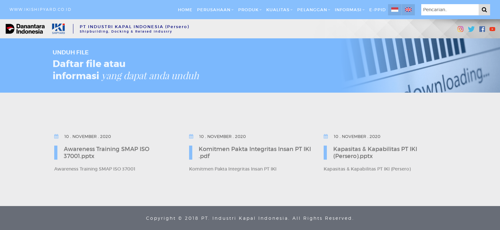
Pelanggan (313, 9)
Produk (250, 9)
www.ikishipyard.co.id (40, 9)
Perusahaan (215, 9)
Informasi (350, 9)
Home (185, 9)
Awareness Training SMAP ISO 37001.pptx (107, 152)
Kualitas (279, 9)
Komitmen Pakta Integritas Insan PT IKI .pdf (255, 152)
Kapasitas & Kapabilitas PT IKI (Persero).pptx (375, 152)
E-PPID (377, 9)
